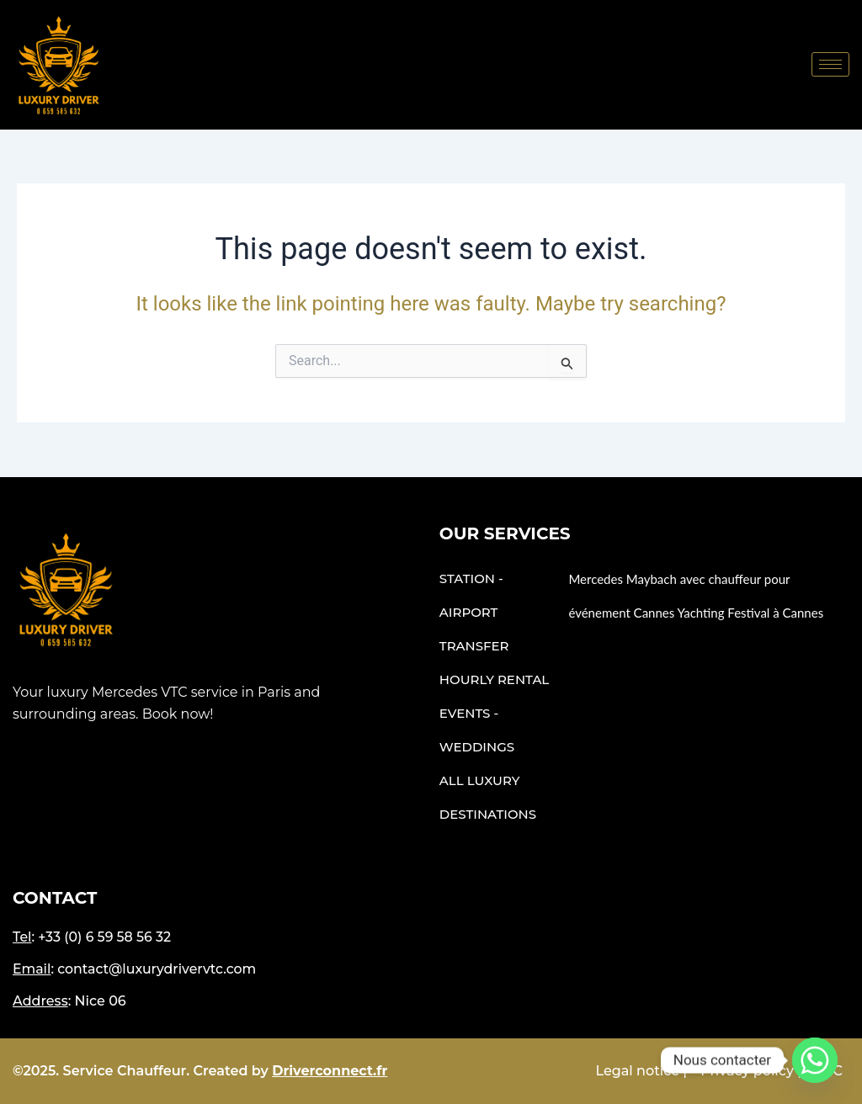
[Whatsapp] (815, 1060)
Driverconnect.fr (329, 1071)
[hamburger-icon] (830, 64)
